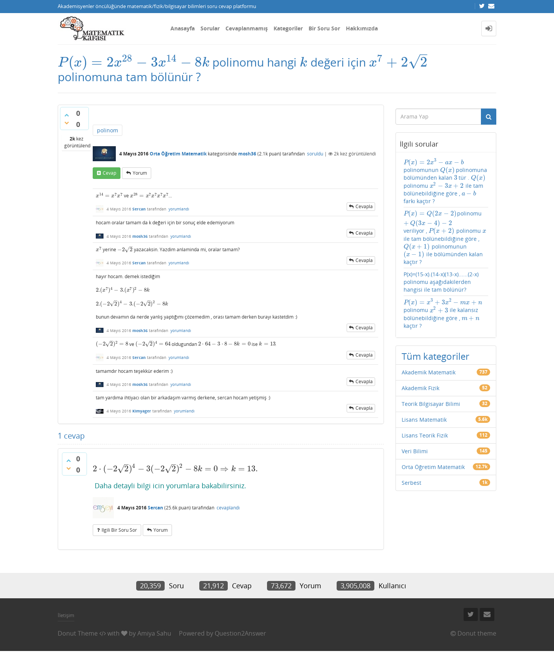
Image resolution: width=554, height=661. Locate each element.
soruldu (315, 153)
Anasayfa (182, 28)
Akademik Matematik (429, 372)
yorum (140, 173)
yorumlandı (179, 209)
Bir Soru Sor (324, 28)
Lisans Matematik (424, 419)
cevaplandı (228, 507)
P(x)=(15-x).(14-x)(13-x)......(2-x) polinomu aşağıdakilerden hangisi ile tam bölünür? (441, 281)
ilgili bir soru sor (119, 530)
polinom (107, 130)
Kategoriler (288, 28)
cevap (109, 173)
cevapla (364, 206)
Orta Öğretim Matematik (178, 153)
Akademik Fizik (420, 388)
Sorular (210, 28)
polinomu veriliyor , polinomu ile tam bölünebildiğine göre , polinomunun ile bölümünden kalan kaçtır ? (445, 237)
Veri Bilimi (415, 451)
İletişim (66, 615)
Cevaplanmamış (246, 28)
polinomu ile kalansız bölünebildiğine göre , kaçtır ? (443, 313)
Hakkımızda (362, 28)
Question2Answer (240, 633)
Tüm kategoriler (435, 356)
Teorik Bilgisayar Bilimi (431, 403)
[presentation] (133, 62)
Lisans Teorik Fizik (425, 435)
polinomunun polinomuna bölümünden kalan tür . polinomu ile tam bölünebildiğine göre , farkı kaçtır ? (445, 181)
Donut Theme (78, 633)
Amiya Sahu (154, 633)
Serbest (411, 482)
